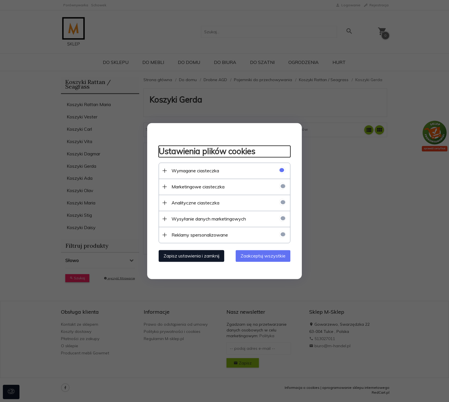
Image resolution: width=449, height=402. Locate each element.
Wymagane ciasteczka (195, 170)
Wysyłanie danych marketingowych (209, 219)
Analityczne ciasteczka (195, 203)
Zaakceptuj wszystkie (263, 256)
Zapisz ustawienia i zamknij (191, 256)
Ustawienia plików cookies (207, 151)
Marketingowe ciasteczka (198, 187)
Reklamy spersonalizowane (200, 235)
